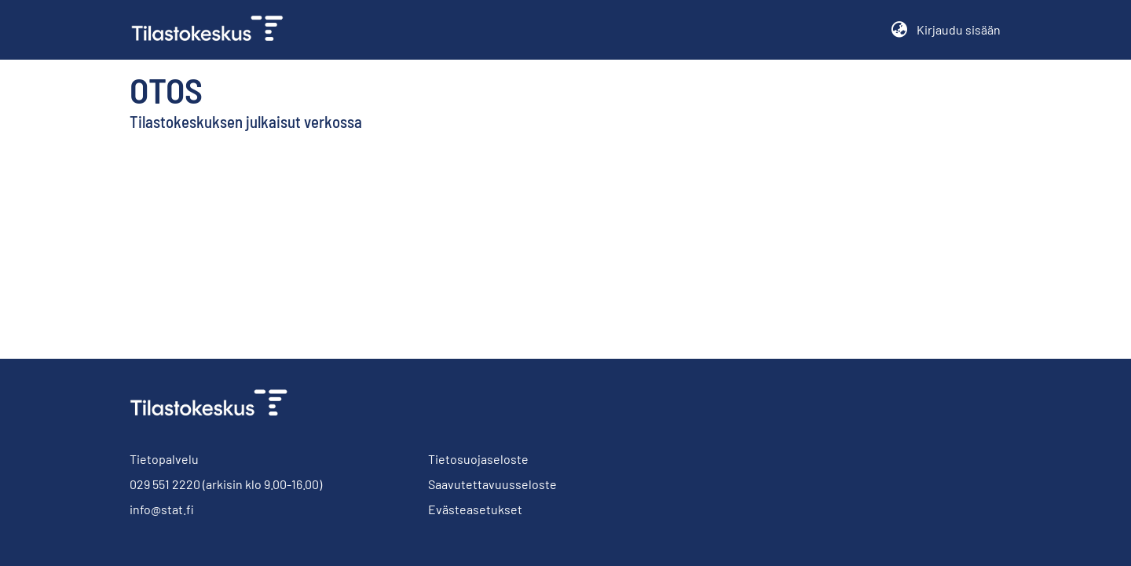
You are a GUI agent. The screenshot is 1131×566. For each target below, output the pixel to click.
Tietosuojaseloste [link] (478, 458)
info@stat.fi (162, 509)
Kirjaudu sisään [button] (959, 29)
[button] (899, 30)
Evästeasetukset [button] (475, 509)
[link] (214, 30)
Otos (166, 89)
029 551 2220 (165, 484)
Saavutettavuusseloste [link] (492, 484)
